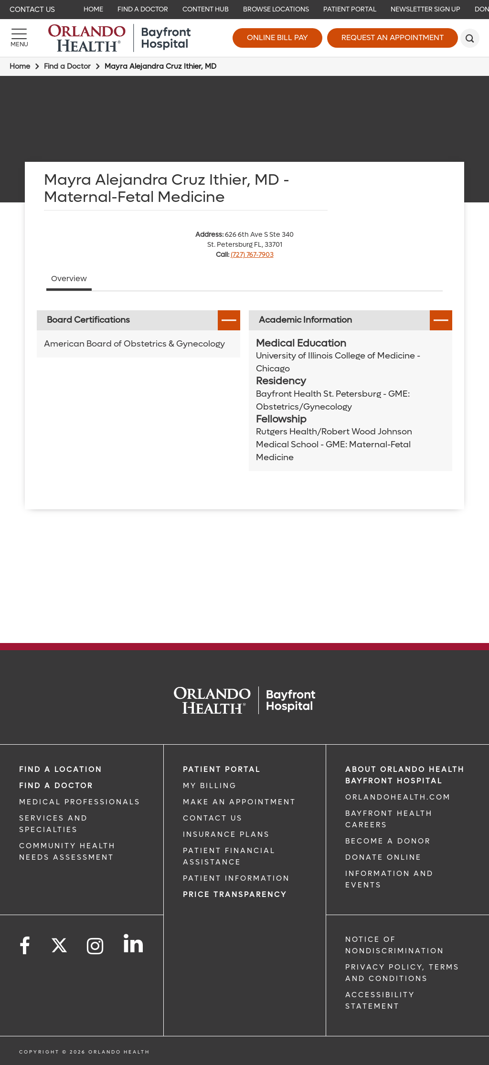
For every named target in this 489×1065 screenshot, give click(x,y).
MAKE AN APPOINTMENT (239, 802)
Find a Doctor (67, 66)
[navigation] (244, 9)
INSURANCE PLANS (226, 834)
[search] (469, 38)
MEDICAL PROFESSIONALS (79, 802)
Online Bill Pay (277, 37)
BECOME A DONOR (388, 841)
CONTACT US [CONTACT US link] (213, 818)
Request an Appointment (392, 37)
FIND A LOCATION (60, 769)
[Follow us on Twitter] (59, 942)
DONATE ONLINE (383, 857)
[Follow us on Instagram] (96, 946)
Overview (69, 279)
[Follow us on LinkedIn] (134, 943)
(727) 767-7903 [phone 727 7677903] (252, 254)
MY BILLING (210, 786)
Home (20, 66)
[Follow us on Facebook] (25, 946)
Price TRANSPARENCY (235, 894)
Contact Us (32, 9)
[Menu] (19, 38)
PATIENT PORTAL (222, 769)
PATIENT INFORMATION (236, 878)
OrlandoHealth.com (398, 797)
